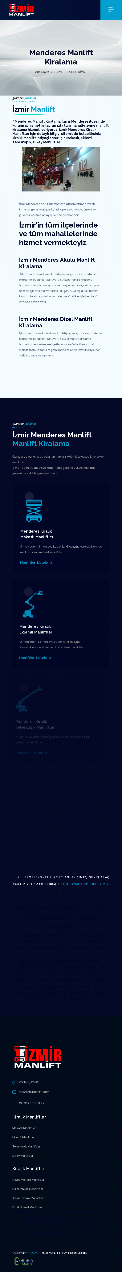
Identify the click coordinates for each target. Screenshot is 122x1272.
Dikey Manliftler (22, 1156)
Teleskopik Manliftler (26, 1146)
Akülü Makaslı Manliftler (28, 1180)
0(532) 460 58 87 (31, 1103)
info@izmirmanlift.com (34, 1092)
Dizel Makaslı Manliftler (27, 1189)
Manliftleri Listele (34, 562)
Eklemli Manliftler (23, 1137)
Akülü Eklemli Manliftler (27, 1198)
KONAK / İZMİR (29, 1082)
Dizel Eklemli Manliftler (27, 1207)
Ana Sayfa (42, 72)
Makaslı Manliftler (24, 1128)
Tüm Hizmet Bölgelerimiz (85, 884)
